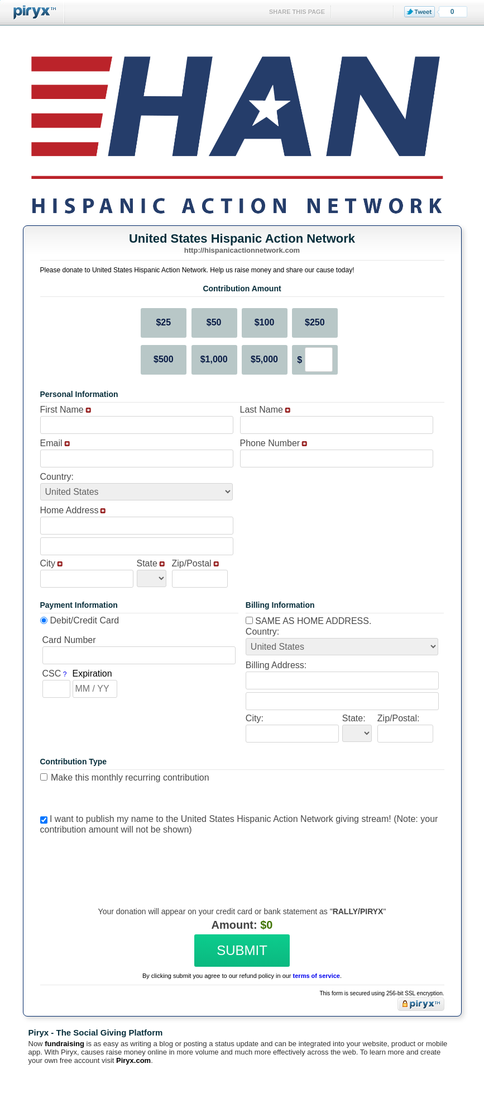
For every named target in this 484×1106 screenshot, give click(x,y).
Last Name (261, 409)
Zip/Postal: (398, 718)
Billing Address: (276, 665)
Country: (57, 476)
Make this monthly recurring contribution (130, 777)
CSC (51, 673)
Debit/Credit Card (84, 620)
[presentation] (240, 862)
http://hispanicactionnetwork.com (242, 250)
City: (254, 718)
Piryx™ (32, 12)
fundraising (64, 1043)
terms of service (316, 975)
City (48, 563)
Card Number (69, 640)
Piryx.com (133, 1060)
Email (51, 443)
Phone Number (270, 443)
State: (354, 718)
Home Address (69, 510)
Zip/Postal (192, 563)
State (147, 563)
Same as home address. (309, 621)
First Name (62, 409)
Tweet (419, 11)
